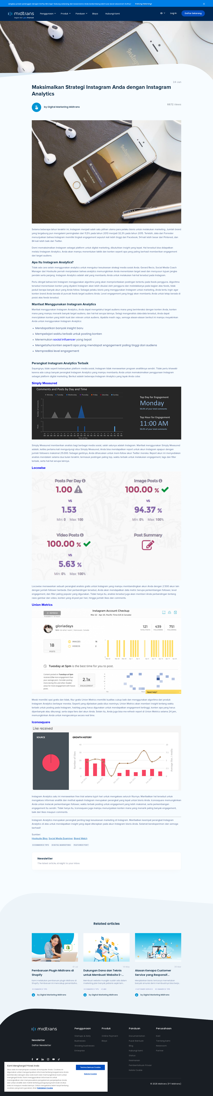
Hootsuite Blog (39, 838)
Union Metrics (42, 605)
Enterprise (80, 1050)
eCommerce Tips (40, 845)
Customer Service (144, 989)
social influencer (64, 339)
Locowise (39, 468)
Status (132, 1055)
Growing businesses (84, 1045)
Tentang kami (163, 1040)
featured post (81, 845)
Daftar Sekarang (193, 13)
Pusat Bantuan (136, 1040)
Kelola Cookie (135, 1070)
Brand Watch (80, 838)
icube (103, 989)
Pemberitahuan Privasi (140, 1065)
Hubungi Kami (112, 13)
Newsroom (161, 1045)
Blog (131, 1045)
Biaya (95, 13)
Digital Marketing (61, 845)
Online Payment (110, 1036)
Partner (160, 1050)
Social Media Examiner (61, 838)
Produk (64, 13)
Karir (158, 1036)
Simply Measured (44, 383)
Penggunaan (46, 13)
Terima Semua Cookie (90, 1067)
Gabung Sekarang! (143, 4)
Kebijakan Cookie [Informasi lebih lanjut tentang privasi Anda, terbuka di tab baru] (45, 1088)
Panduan (80, 13)
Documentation (137, 1036)
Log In (173, 13)
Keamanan (134, 1060)
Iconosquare (41, 722)
